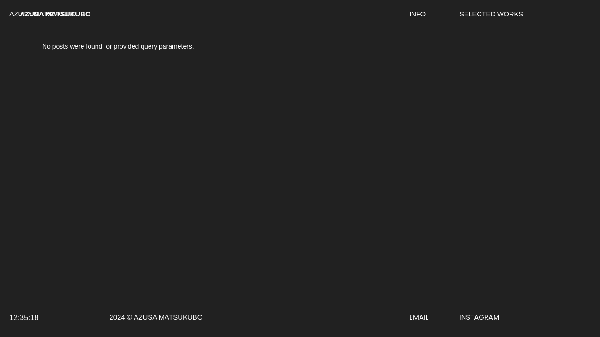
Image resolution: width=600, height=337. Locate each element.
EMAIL (418, 317)
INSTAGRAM (479, 317)
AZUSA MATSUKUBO (55, 14)
